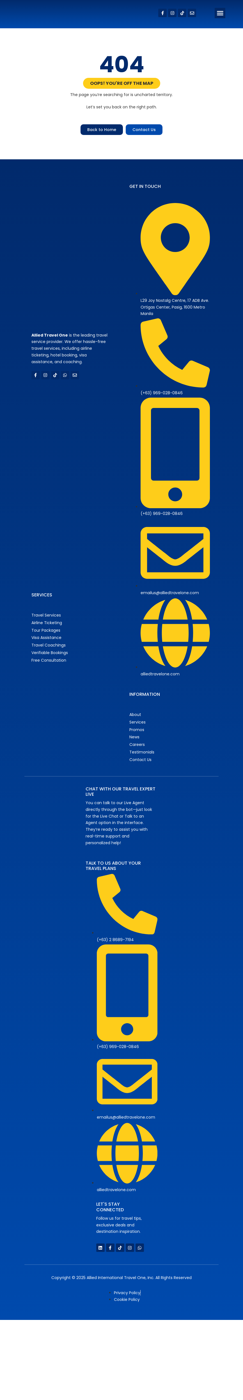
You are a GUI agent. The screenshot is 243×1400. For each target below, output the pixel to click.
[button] (220, 13)
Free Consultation (48, 660)
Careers (137, 744)
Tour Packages (45, 630)
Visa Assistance (46, 637)
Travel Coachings (48, 645)
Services (137, 722)
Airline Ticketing (46, 623)
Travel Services (46, 615)
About (135, 714)
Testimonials (141, 752)
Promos (136, 729)
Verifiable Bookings (49, 652)
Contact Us (140, 759)
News (134, 737)
